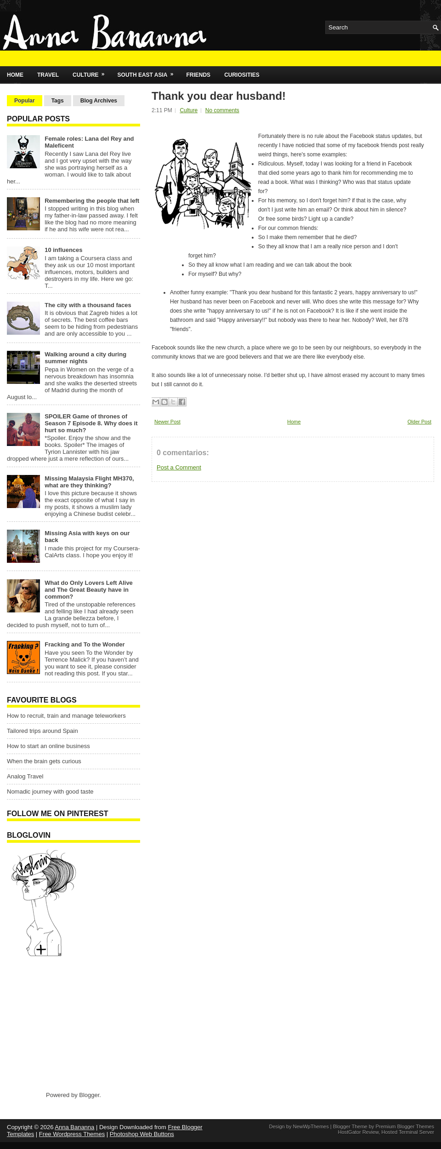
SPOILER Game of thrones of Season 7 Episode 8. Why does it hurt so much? (91, 423)
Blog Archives (98, 100)
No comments (222, 110)
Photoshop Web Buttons (142, 1134)
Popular (24, 100)
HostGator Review (358, 1132)
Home (15, 75)
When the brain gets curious (44, 761)
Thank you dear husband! (219, 96)
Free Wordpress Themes (72, 1134)
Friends (198, 75)
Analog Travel (25, 776)
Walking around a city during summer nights (85, 358)
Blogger (89, 1095)
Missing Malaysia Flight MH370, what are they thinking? (89, 482)
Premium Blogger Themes (404, 1126)
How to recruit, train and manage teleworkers (66, 715)
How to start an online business (48, 746)
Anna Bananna (74, 1127)
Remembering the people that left (92, 200)
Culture (91, 72)
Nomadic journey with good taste (50, 791)
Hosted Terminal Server (407, 1132)
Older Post (419, 421)
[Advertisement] (64, 1023)
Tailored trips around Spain (42, 730)
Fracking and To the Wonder (84, 644)
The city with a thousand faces (88, 305)
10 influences (63, 249)
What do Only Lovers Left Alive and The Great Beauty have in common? (89, 589)
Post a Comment (179, 467)
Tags (57, 100)
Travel (48, 75)
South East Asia (149, 72)
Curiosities (242, 75)
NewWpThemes (310, 1126)
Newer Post (167, 421)
